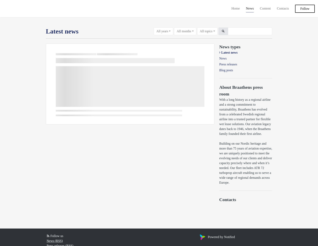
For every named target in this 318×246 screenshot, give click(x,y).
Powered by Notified (217, 237)
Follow (304, 8)
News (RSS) (55, 241)
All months (184, 31)
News (250, 8)
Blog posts (226, 70)
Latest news (229, 52)
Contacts (283, 8)
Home (235, 8)
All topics (206, 31)
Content (265, 8)
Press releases (228, 64)
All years (162, 31)
